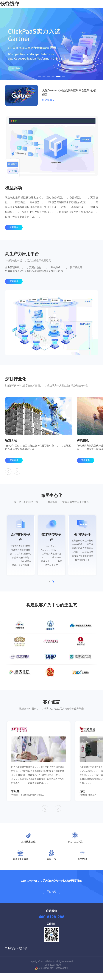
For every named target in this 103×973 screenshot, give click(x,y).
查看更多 (14, 231)
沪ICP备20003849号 (51, 965)
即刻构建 (51, 891)
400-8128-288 (51, 916)
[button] (39, 76)
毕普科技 (22, 948)
